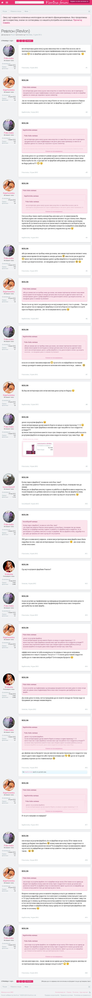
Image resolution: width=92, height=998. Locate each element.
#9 (86, 466)
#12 (86, 583)
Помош (69, 992)
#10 (86, 504)
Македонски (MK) (7, 992)
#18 (86, 860)
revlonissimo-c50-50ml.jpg (45, 443)
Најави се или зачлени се (79, 1)
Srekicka (24, 583)
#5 (86, 271)
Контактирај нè (60, 992)
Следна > (29, 41)
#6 (86, 319)
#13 (86, 615)
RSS (90, 992)
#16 (86, 768)
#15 (86, 709)
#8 (86, 404)
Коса (13, 35)
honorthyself (26, 504)
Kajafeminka (26, 112)
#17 (86, 825)
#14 (86, 666)
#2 (86, 112)
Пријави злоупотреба (52, 995)
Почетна (75, 992)
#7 (86, 374)
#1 (86, 68)
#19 (86, 917)
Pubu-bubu (28, 35)
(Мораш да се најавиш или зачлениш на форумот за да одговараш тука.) (66, 981)
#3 (86, 172)
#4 (86, 237)
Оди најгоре (84, 992)
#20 (86, 973)
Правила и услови (66, 995)
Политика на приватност (82, 995)
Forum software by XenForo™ (18, 995)
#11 (86, 553)
